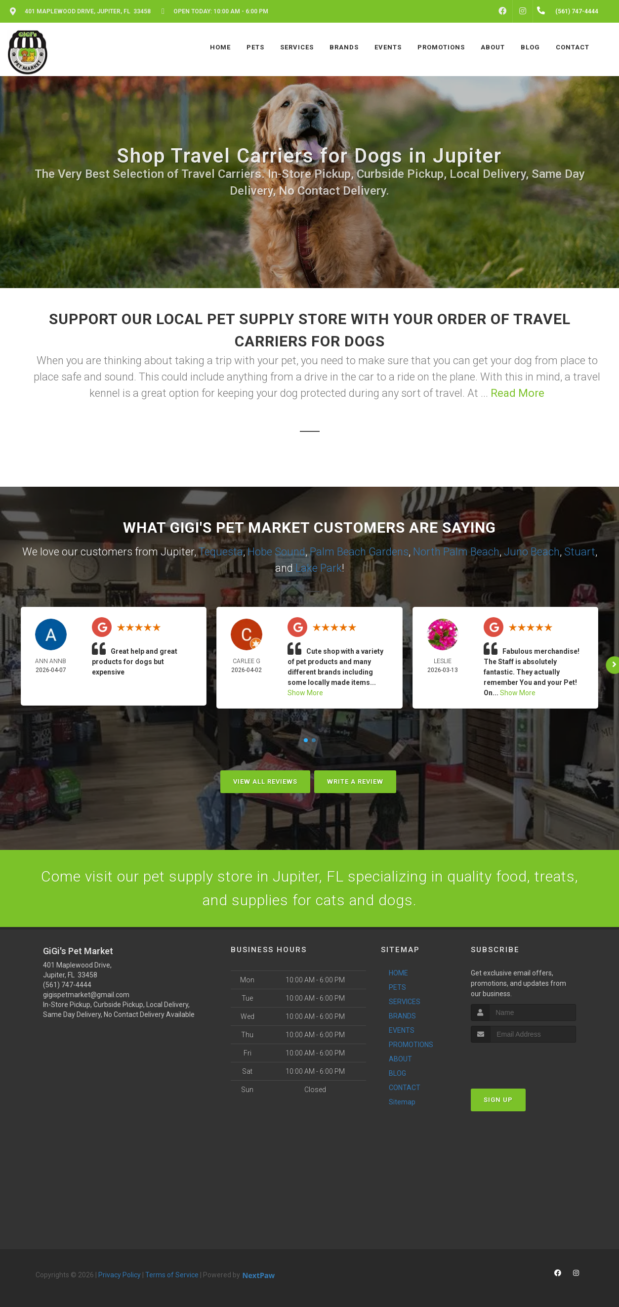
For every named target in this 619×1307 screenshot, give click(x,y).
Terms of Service (172, 1275)
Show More (305, 693)
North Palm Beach (456, 552)
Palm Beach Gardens (359, 552)
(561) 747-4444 (67, 985)
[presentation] (523, 1061)
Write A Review (355, 781)
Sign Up (498, 1099)
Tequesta (221, 552)
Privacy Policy (119, 1275)
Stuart (579, 552)
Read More (517, 393)
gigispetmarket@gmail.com (86, 995)
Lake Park (318, 568)
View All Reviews (265, 781)
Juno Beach (532, 552)
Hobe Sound (276, 552)
